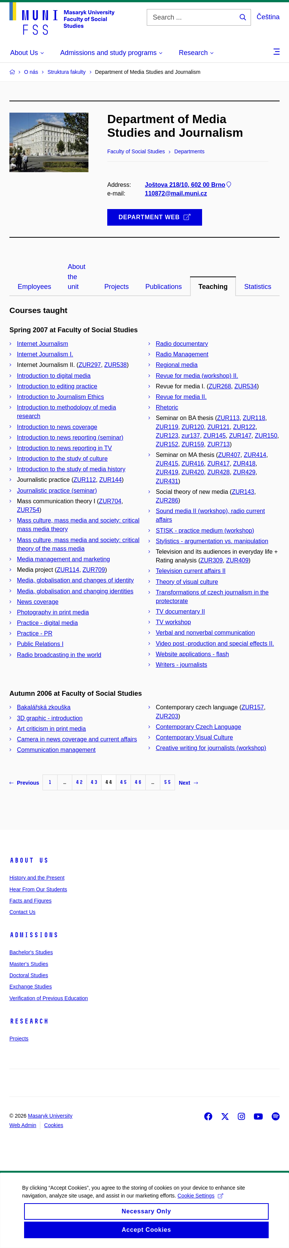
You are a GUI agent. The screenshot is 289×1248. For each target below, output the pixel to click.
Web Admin (22, 1125)
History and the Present (36, 878)
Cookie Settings (201, 1203)
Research (29, 1021)
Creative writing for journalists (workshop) (211, 748)
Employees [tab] (34, 286)
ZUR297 (90, 365)
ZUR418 (244, 463)
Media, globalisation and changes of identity (75, 580)
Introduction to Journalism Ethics (60, 397)
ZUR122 (244, 427)
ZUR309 (211, 560)
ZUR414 (255, 455)
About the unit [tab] (76, 276)
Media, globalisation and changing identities (75, 591)
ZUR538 (115, 365)
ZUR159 (192, 444)
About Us (29, 860)
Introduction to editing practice (57, 386)
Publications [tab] (163, 286)
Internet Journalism (42, 344)
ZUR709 (93, 570)
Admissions (33, 935)
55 (167, 782)
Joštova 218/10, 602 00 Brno (189, 185)
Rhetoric (167, 407)
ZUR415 (167, 463)
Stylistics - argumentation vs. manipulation (212, 541)
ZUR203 (167, 716)
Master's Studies (28, 964)
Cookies (53, 1125)
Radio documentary (182, 344)
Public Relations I (40, 644)
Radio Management (182, 354)
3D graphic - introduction (49, 718)
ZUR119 (167, 427)
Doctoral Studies (28, 975)
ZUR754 (28, 510)
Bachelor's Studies (31, 952)
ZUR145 (214, 435)
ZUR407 (229, 455)
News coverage (37, 602)
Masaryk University (50, 1116)
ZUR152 (167, 444)
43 (94, 782)
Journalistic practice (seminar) (57, 490)
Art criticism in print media (51, 729)
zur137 (190, 435)
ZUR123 (167, 435)
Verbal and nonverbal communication (205, 632)
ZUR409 (237, 560)
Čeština (268, 17)
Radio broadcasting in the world (59, 655)
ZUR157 (253, 707)
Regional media (177, 365)
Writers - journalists (181, 664)
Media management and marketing (63, 559)
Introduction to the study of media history (71, 469)
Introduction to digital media (54, 376)
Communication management (56, 750)
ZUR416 (192, 463)
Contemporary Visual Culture (194, 737)
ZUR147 (240, 435)
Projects (19, 1039)
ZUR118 (254, 418)
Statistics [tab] (257, 286)
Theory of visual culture (187, 582)
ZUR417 (218, 463)
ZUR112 (84, 480)
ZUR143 (243, 492)
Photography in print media (53, 612)
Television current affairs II (191, 571)
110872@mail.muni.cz (176, 193)
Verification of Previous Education (48, 998)
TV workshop (173, 622)
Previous (24, 783)
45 (123, 782)
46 (138, 782)
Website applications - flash (192, 654)
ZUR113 (228, 418)
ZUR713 (218, 444)
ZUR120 (192, 427)
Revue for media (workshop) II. (197, 376)
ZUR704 (110, 501)
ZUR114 (68, 570)
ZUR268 (220, 386)
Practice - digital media (47, 623)
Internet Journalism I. (45, 354)
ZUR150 (266, 435)
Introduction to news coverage (57, 427)
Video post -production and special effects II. (215, 643)
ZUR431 (167, 481)
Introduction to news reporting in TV (64, 448)
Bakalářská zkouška (43, 707)
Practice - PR (34, 633)
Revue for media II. (181, 397)
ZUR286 (167, 500)
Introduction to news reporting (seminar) (70, 437)
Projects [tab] (116, 286)
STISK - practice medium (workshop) (205, 530)
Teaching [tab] (213, 286)
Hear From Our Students (38, 889)
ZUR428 (218, 472)
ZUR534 (245, 386)
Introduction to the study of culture (62, 458)
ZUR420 (192, 472)
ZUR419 (167, 472)
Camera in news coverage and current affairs (77, 739)
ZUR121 (218, 427)
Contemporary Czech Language (198, 727)
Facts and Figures (30, 901)
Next (188, 783)
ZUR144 (110, 480)
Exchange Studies (30, 987)
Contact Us (22, 912)
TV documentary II (180, 611)
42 (79, 782)
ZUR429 (244, 472)
